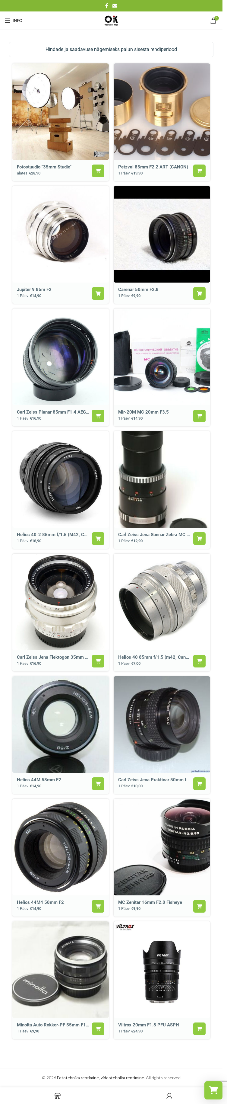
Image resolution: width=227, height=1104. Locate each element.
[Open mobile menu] (13, 20)
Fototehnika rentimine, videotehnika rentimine (100, 1077)
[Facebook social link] (106, 5)
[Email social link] (114, 5)
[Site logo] (111, 20)
